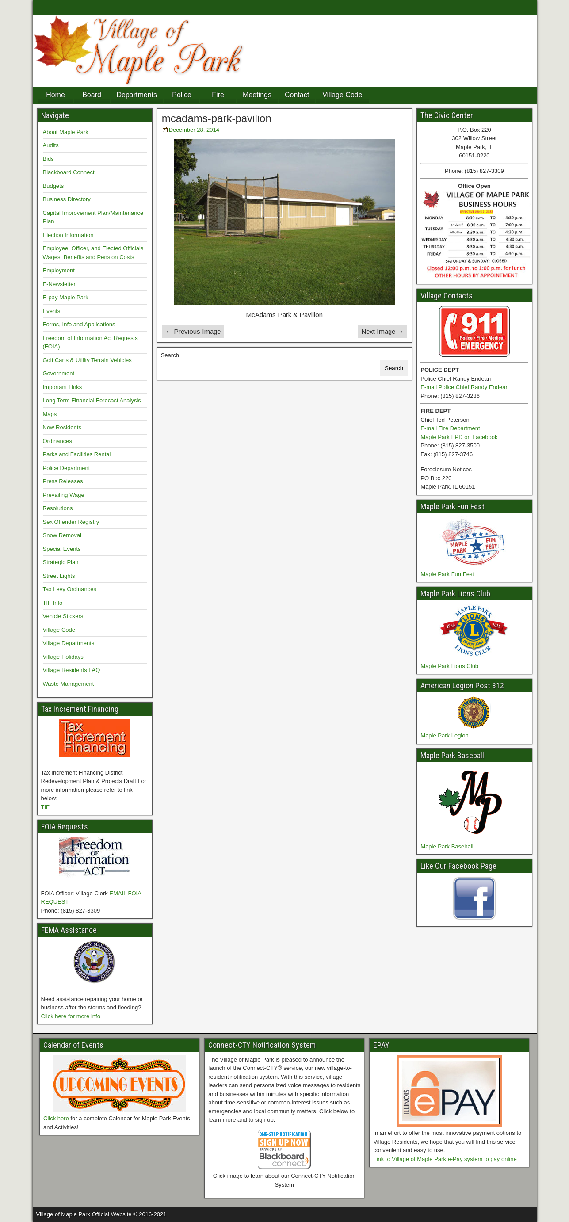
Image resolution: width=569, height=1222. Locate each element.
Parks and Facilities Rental (77, 454)
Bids (48, 159)
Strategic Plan (61, 562)
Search (170, 355)
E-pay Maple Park (65, 297)
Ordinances (57, 441)
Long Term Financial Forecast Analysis (92, 400)
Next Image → (382, 331)
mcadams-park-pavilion (216, 118)
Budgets (53, 186)
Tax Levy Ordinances (69, 589)
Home (55, 95)
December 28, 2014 (194, 129)
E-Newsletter (59, 284)
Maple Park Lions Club (449, 666)
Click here (56, 1118)
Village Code (342, 95)
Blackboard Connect (69, 172)
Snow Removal (62, 535)
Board (91, 95)
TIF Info (53, 603)
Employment (59, 270)
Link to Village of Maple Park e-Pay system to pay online (444, 1159)
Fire (218, 95)
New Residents (62, 427)
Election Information (68, 235)
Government (59, 373)
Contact (297, 95)
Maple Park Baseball (446, 846)
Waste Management (68, 683)
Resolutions (58, 508)
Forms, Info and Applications (79, 324)
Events (52, 311)
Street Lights (59, 576)
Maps (50, 414)
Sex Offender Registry (71, 522)
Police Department (66, 468)
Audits (51, 145)
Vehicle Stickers (63, 616)
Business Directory (67, 199)
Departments (137, 95)
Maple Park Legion (444, 735)
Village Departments (69, 643)
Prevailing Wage (63, 495)
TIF (45, 807)
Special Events (62, 549)
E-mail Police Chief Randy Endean (464, 387)
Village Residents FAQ (71, 670)
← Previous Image (193, 331)
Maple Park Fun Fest (447, 574)
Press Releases (63, 481)
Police (181, 95)
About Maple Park (65, 132)
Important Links (62, 387)
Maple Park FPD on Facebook (458, 437)
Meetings (257, 95)
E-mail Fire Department (450, 428)
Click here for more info (70, 1016)
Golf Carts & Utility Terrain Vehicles (87, 360)
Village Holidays (63, 656)
